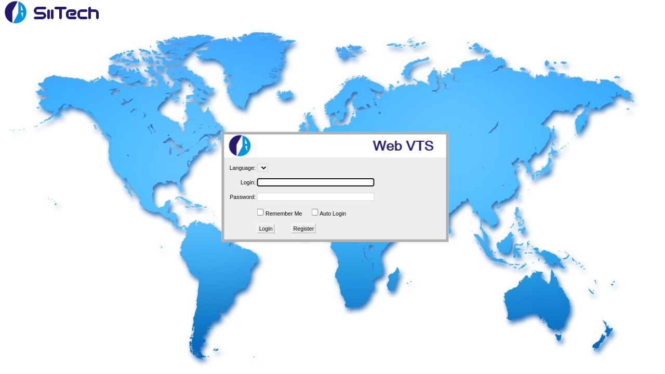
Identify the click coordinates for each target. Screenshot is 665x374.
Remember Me (283, 213)
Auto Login (333, 213)
